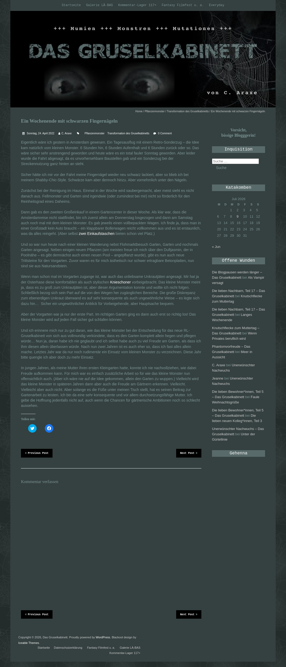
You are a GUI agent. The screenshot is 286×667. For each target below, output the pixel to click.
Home (138, 111)
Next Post (188, 452)
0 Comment (165, 133)
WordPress (103, 637)
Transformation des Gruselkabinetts (188, 111)
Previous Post (37, 452)
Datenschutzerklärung (68, 647)
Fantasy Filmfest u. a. (182, 5)
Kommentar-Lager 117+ (137, 5)
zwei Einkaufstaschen (97, 233)
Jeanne (217, 378)
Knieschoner (120, 282)
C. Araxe (67, 133)
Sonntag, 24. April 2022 (40, 133)
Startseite (71, 5)
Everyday (216, 5)
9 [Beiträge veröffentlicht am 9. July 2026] (238, 216)
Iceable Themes (28, 642)
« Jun (216, 247)
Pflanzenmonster (154, 111)
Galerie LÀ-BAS (99, 5)
